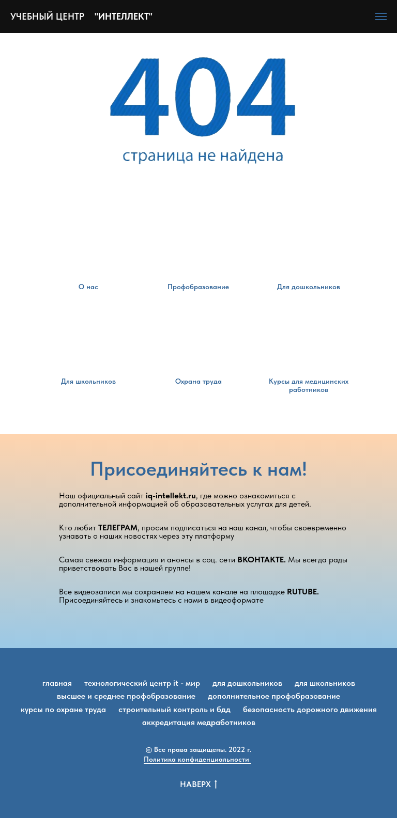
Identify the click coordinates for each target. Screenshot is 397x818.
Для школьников (325, 683)
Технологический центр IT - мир (142, 683)
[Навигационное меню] (381, 16)
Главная (57, 683)
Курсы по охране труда (63, 709)
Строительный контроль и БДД (174, 709)
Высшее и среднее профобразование (126, 696)
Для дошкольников (247, 683)
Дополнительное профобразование (274, 696)
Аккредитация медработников (198, 722)
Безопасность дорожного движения (310, 709)
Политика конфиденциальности (197, 759)
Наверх (198, 784)
